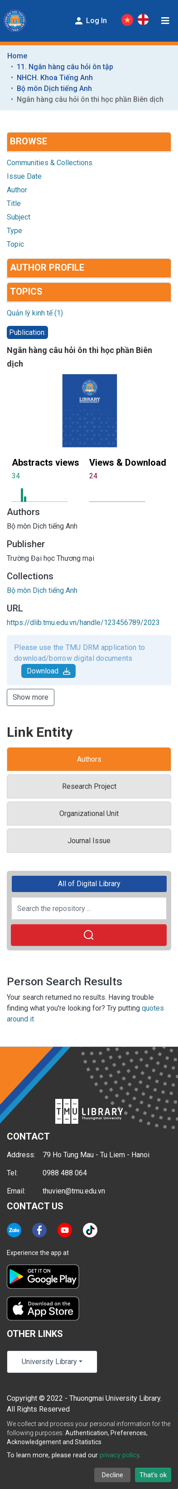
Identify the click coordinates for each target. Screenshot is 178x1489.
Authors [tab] (89, 759)
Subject (18, 217)
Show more (30, 697)
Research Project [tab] (89, 786)
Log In (90, 20)
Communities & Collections (49, 162)
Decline (112, 1475)
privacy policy (119, 1455)
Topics (26, 291)
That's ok (153, 1475)
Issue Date (24, 176)
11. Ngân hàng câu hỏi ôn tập (65, 66)
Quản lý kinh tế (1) (35, 313)
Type (14, 230)
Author (17, 190)
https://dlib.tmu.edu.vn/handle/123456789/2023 (83, 622)
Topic (15, 244)
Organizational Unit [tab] (89, 813)
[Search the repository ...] (89, 908)
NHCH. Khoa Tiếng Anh (55, 77)
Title (14, 203)
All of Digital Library (89, 883)
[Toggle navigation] (165, 21)
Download (48, 671)
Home (17, 56)
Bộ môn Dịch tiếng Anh (54, 88)
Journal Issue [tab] (89, 840)
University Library (49, 1361)
